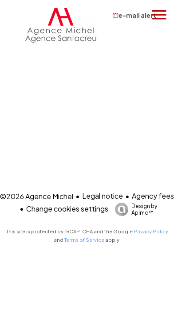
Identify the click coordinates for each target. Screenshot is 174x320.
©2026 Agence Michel (36, 196)
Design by (134, 209)
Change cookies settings (67, 208)
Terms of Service (84, 240)
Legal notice (102, 195)
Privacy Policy (151, 231)
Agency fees (153, 195)
